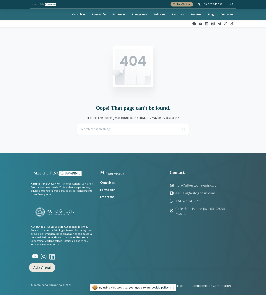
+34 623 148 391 (210, 4)
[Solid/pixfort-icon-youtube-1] (35, 257)
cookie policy (160, 287)
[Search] (128, 129)
